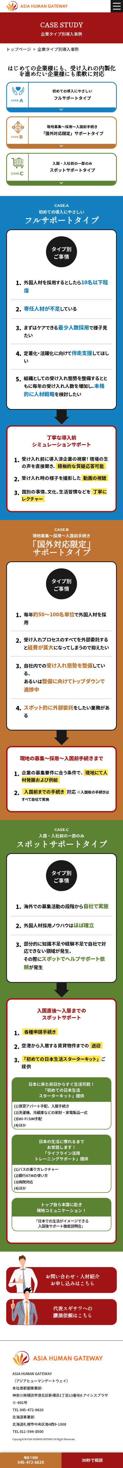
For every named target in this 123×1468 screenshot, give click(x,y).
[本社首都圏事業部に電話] (31, 1460)
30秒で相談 (92, 1460)
